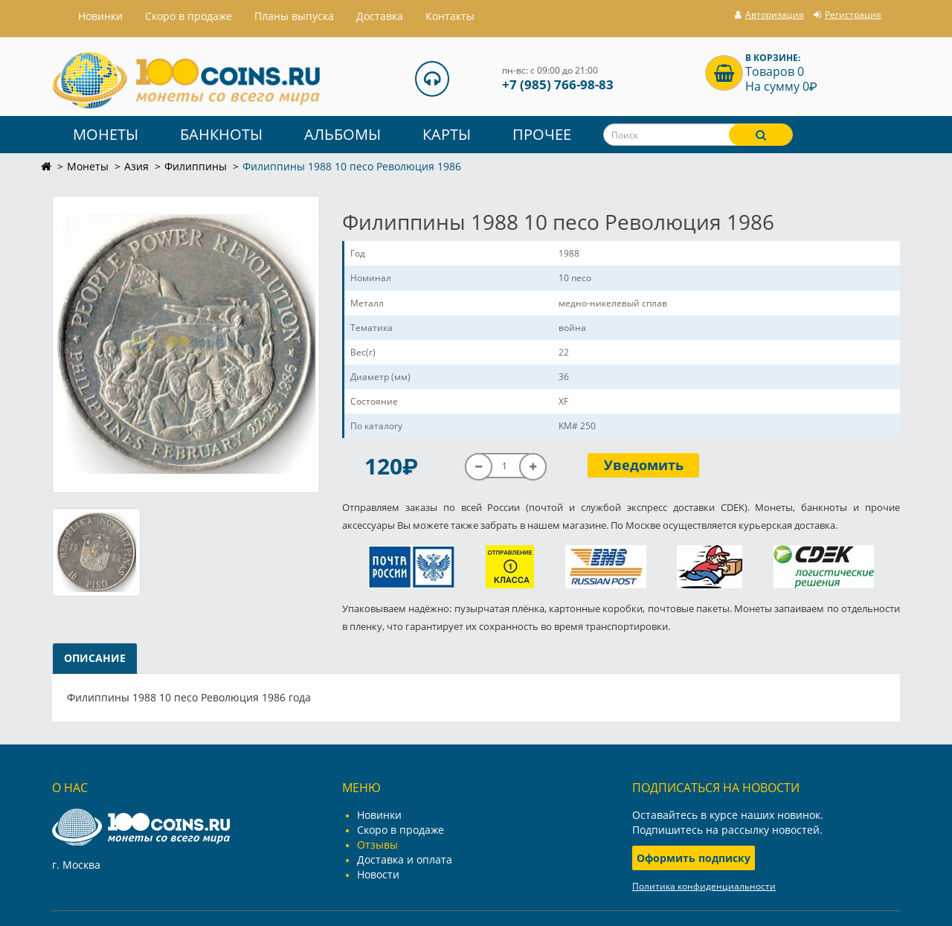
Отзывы (377, 844)
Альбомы (342, 134)
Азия (136, 166)
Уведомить (644, 465)
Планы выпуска (294, 16)
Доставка (379, 16)
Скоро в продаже (188, 16)
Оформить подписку (693, 858)
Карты (446, 134)
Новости (378, 874)
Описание (95, 658)
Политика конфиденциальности (704, 886)
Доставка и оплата (404, 859)
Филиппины (195, 166)
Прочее (541, 134)
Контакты (450, 16)
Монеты (105, 134)
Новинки (379, 815)
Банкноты (221, 134)
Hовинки (100, 16)
